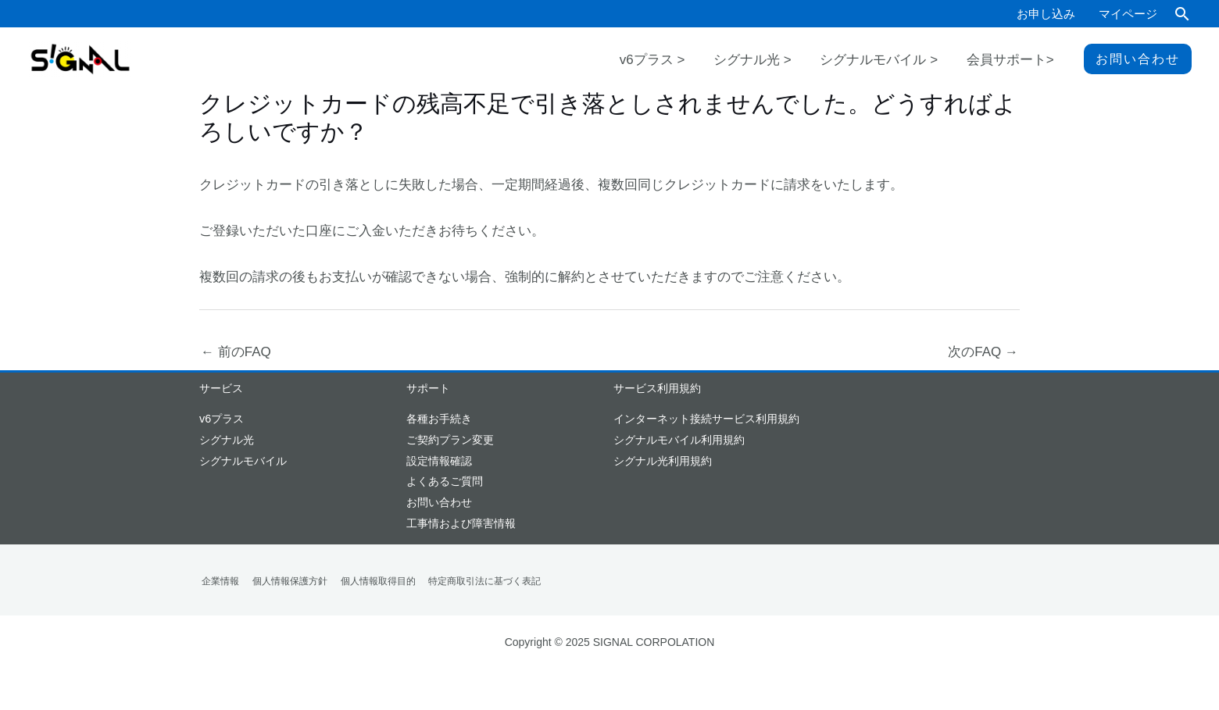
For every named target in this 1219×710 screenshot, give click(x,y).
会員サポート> (1016, 62)
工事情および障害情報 (461, 523)
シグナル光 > (785, 62)
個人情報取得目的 (368, 581)
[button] (1182, 13)
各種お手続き (439, 418)
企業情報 (218, 581)
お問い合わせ (439, 502)
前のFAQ (236, 351)
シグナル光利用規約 (662, 461)
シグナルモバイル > (898, 62)
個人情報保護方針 (283, 581)
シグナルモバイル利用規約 (679, 439)
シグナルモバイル (243, 461)
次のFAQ (983, 351)
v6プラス (221, 418)
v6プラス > (698, 62)
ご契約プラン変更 (450, 439)
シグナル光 (226, 439)
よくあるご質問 (444, 481)
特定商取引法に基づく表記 (471, 581)
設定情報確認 (439, 461)
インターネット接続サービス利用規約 (706, 418)
